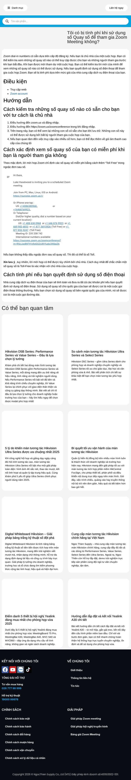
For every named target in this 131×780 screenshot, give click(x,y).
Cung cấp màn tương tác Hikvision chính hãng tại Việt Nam (95, 535)
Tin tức (75, 685)
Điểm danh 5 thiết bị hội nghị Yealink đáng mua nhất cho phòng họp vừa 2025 (30, 620)
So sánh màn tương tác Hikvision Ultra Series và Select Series (97, 353)
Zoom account (18, 93)
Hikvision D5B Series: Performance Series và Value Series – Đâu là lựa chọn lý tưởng (29, 355)
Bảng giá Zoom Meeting (85, 734)
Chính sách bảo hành (18, 726)
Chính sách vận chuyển (19, 750)
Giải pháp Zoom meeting (86, 718)
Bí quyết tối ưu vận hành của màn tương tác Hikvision (94, 450)
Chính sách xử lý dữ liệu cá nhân (25, 758)
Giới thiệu (76, 670)
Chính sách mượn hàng (19, 742)
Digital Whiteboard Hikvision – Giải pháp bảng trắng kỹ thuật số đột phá (29, 535)
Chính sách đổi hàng (18, 734)
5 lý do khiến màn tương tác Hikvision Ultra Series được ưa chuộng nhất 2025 (32, 450)
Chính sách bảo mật (17, 718)
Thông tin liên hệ (81, 678)
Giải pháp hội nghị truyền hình (89, 726)
